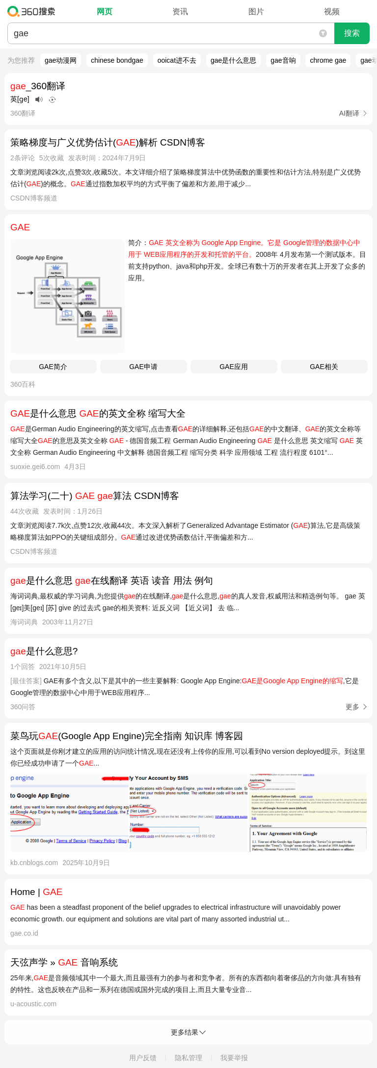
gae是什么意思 (233, 60)
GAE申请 (143, 367)
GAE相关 (324, 367)
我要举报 (234, 1058)
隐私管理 (188, 1058)
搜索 (352, 33)
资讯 (180, 11)
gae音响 (283, 60)
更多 (352, 707)
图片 (256, 11)
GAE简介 (53, 367)
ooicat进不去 (177, 60)
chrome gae (328, 60)
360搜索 (33, 11)
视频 (332, 11)
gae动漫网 (61, 60)
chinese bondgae (117, 60)
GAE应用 (233, 367)
